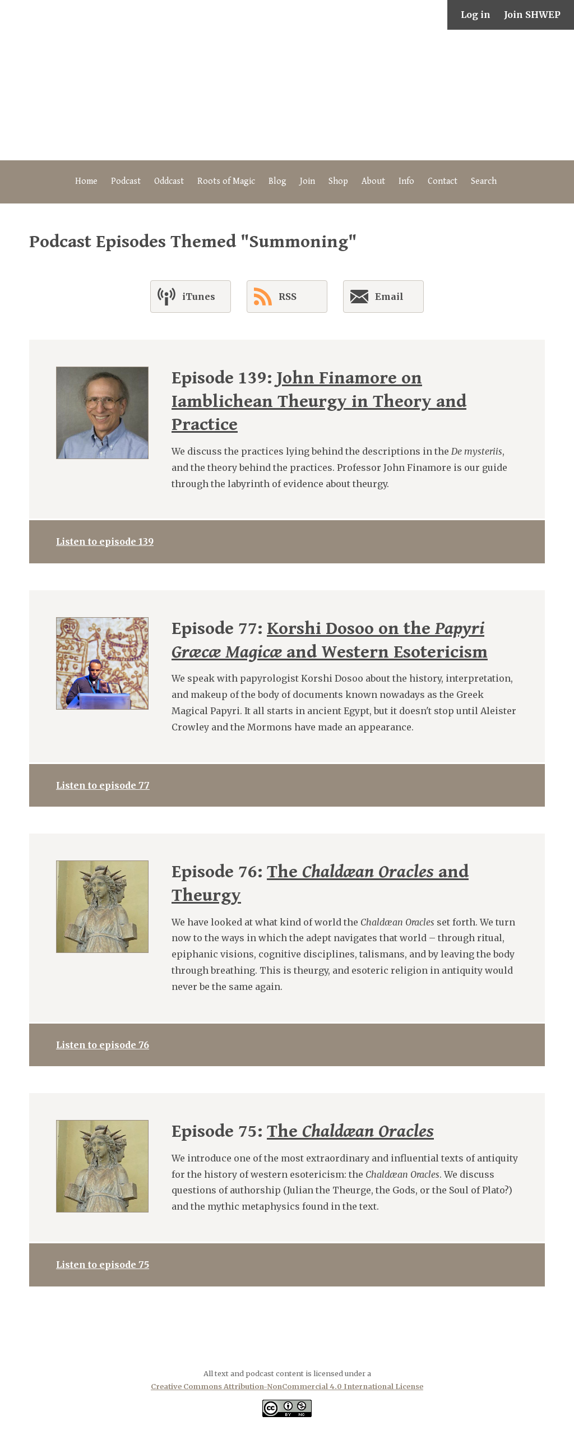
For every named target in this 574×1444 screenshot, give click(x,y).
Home (86, 181)
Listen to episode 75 (102, 1264)
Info (406, 181)
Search (484, 181)
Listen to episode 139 (105, 541)
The (350, 1131)
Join (307, 181)
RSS (275, 297)
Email (377, 299)
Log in (475, 14)
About (373, 181)
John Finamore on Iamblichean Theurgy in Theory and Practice (319, 401)
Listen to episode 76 (102, 1044)
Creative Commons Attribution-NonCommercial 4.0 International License (287, 1386)
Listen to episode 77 (103, 785)
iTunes (186, 297)
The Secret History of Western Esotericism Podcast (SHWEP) (287, 95)
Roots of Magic (226, 181)
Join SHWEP (532, 14)
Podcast (126, 181)
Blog (277, 181)
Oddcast (169, 181)
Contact (442, 181)
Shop (338, 181)
